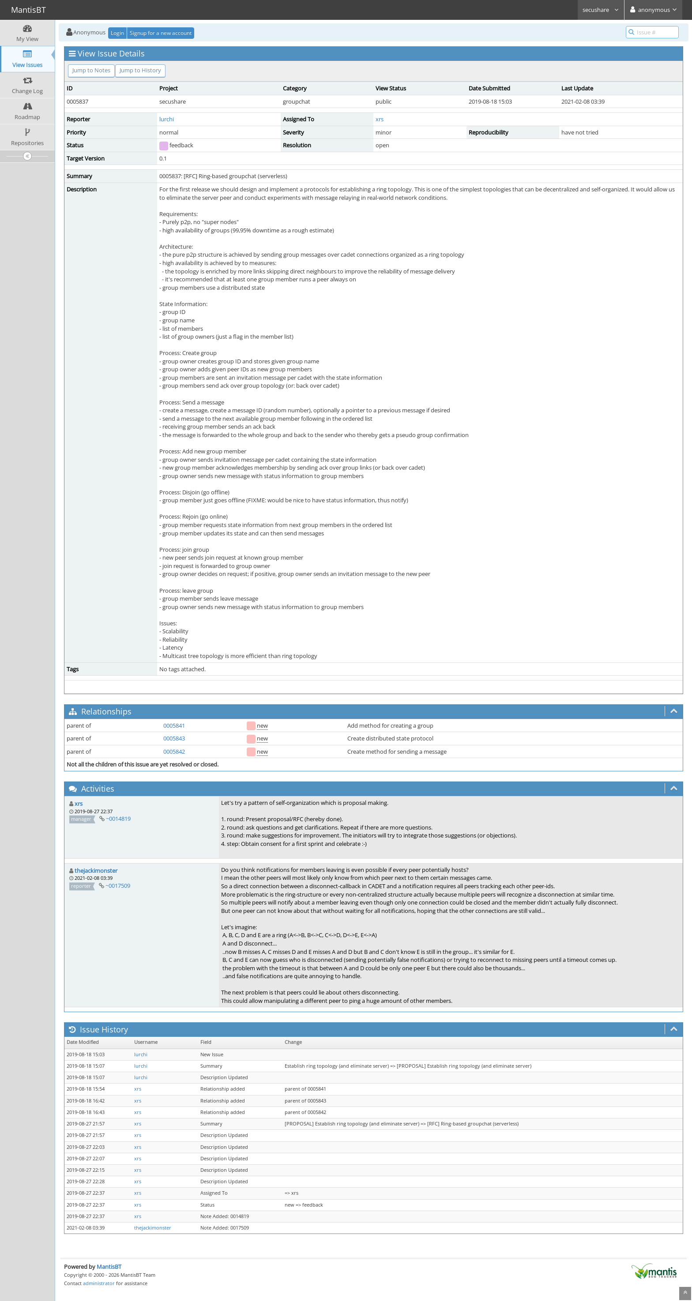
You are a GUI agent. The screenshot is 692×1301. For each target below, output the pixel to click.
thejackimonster (96, 871)
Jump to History (140, 70)
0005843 (174, 738)
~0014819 (118, 818)
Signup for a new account (161, 33)
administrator (99, 1283)
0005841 (174, 725)
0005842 (174, 751)
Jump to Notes (91, 70)
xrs (380, 119)
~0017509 (117, 886)
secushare (601, 10)
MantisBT (109, 1267)
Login (117, 33)
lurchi (166, 119)
